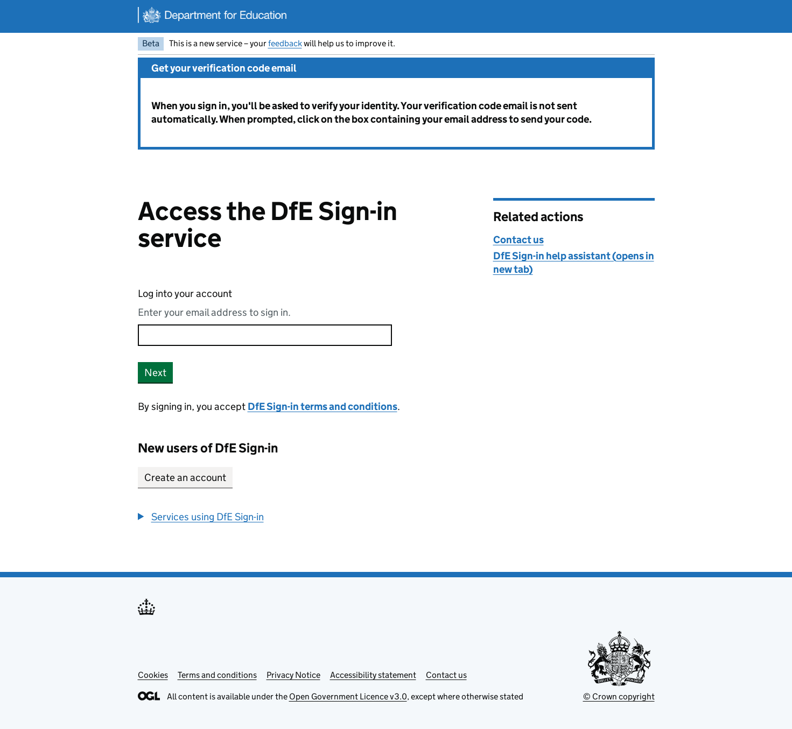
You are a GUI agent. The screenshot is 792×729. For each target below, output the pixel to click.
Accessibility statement (373, 675)
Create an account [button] (185, 477)
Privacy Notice (293, 675)
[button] (201, 516)
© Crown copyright (619, 696)
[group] (307, 516)
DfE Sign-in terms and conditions (322, 406)
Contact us (518, 239)
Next (155, 372)
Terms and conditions (217, 675)
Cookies (153, 675)
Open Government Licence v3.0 (348, 696)
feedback (285, 43)
